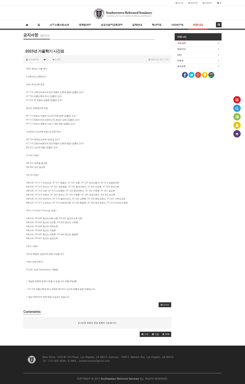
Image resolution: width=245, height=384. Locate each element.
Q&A (179, 54)
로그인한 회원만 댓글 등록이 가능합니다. (97, 322)
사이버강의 (177, 25)
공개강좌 (181, 66)
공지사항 (181, 43)
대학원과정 (85, 25)
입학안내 (137, 25)
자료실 (180, 60)
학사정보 (156, 25)
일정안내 (181, 48)
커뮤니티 (198, 25)
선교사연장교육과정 (111, 25)
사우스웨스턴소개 (59, 25)
